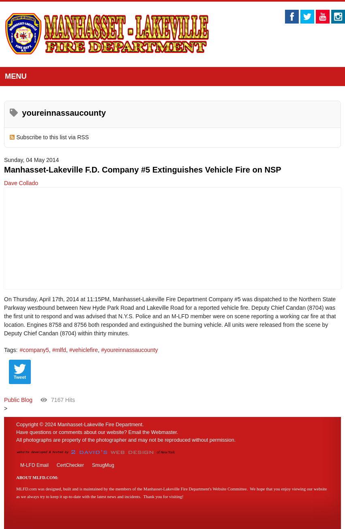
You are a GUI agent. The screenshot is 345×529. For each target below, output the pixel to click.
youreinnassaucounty (131, 350)
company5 (36, 350)
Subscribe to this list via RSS (52, 137)
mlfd (60, 350)
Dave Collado (21, 183)
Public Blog (18, 400)
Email (135, 432)
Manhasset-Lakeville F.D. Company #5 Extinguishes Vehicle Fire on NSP (142, 169)
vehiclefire (85, 350)
